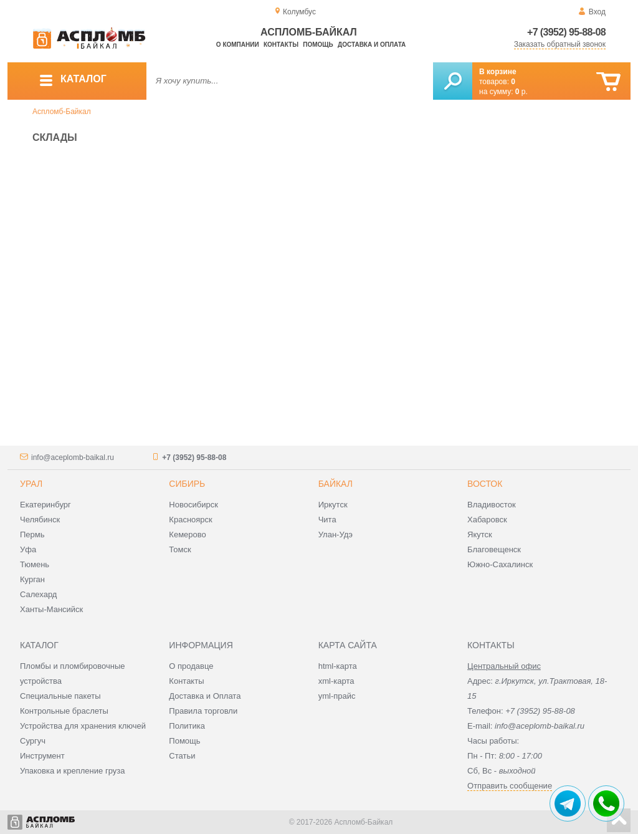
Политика (187, 726)
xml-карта (336, 681)
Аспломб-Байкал (61, 111)
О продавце (191, 666)
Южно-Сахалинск (500, 564)
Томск (180, 549)
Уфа (28, 549)
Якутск (479, 534)
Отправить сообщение (509, 785)
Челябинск (40, 519)
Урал (31, 484)
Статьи (182, 755)
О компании (237, 44)
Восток (484, 484)
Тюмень (34, 564)
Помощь (318, 44)
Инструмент (42, 755)
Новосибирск (193, 504)
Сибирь (187, 484)
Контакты (281, 44)
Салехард (38, 594)
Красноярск (190, 519)
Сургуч (32, 740)
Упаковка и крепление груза (72, 770)
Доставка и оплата (372, 44)
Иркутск (333, 504)
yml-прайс (337, 696)
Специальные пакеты (60, 696)
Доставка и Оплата (204, 696)
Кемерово (187, 534)
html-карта (337, 666)
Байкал (335, 484)
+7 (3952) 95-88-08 (566, 32)
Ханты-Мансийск (51, 609)
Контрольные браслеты (64, 711)
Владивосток (491, 504)
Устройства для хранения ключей (83, 726)
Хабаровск (487, 519)
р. (521, 91)
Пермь (32, 534)
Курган (32, 579)
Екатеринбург (45, 504)
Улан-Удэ (335, 534)
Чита (327, 519)
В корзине (498, 71)
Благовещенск (494, 549)
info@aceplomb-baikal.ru (72, 457)
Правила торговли (203, 711)
